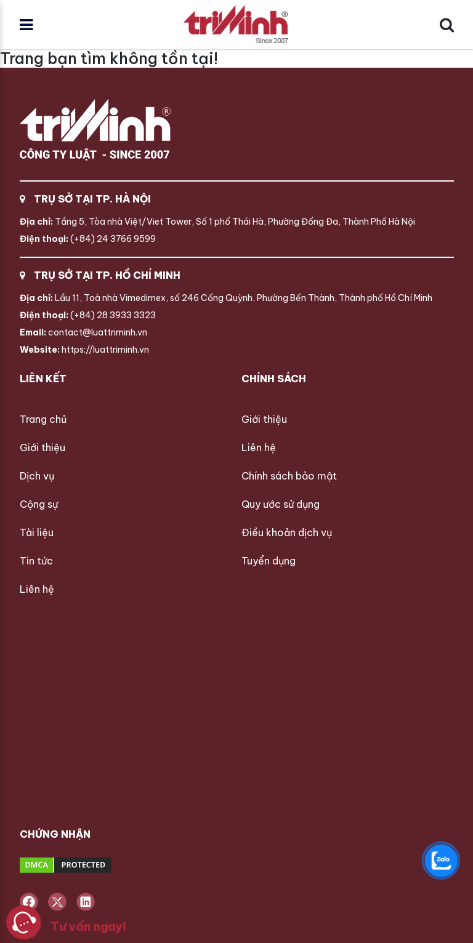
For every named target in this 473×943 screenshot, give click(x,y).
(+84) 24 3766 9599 (88, 238)
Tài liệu (37, 532)
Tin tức (36, 561)
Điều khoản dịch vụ (286, 532)
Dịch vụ (37, 476)
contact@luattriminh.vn (83, 332)
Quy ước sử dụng (280, 504)
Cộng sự (39, 504)
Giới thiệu (42, 447)
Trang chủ (43, 419)
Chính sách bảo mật (289, 476)
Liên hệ (37, 589)
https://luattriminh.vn (84, 349)
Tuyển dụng (268, 561)
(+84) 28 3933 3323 (88, 315)
